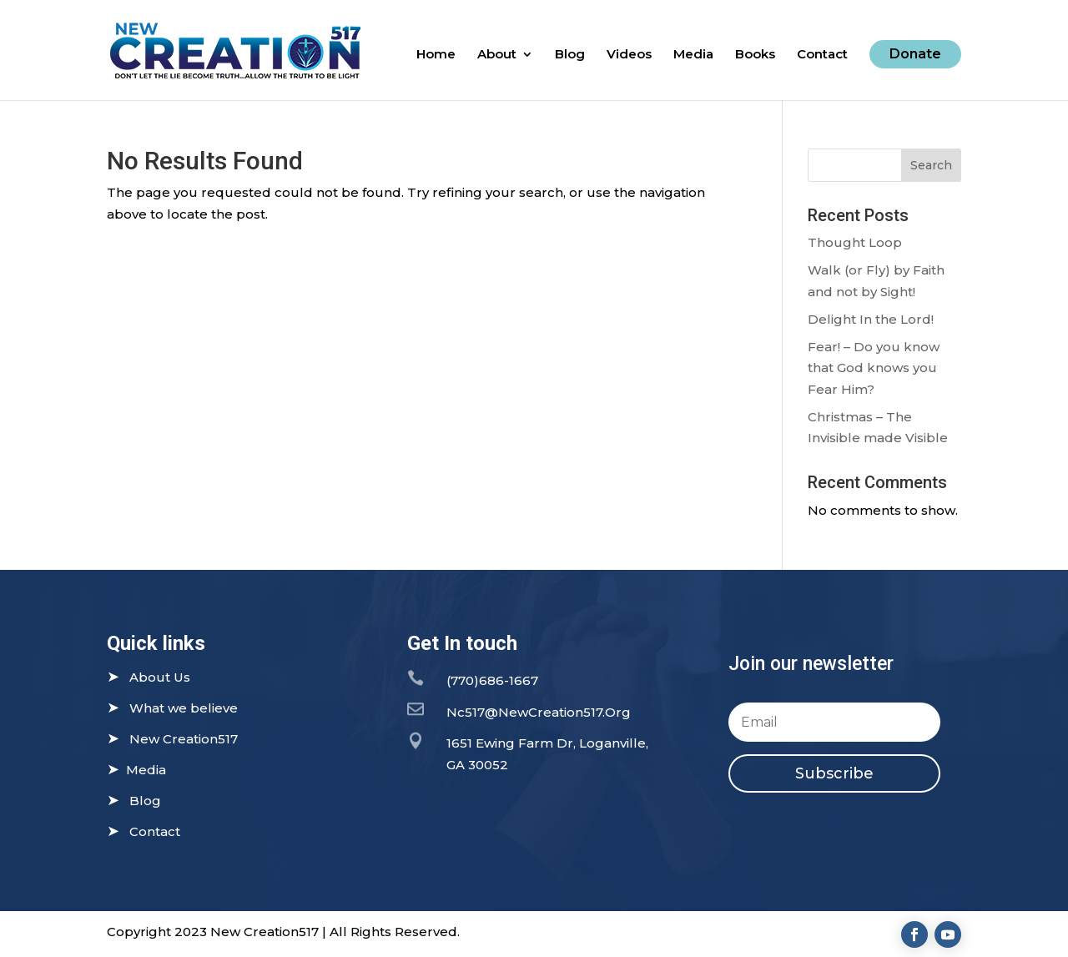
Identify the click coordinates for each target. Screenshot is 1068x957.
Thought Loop (855, 242)
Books (755, 55)
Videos (629, 55)
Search (931, 165)
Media (693, 55)
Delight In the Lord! (871, 319)
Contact (822, 55)
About (496, 55)
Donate (915, 54)
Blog (570, 55)
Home (436, 55)
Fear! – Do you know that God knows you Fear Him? (874, 368)
